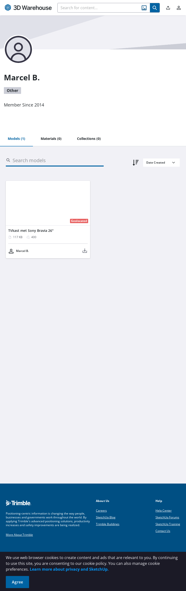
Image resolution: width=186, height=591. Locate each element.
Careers (101, 510)
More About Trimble (19, 535)
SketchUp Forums (167, 517)
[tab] (16, 138)
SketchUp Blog (106, 517)
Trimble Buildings (107, 524)
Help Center (163, 510)
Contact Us (162, 531)
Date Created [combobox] (155, 162)
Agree (17, 582)
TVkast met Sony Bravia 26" (31, 230)
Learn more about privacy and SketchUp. (69, 569)
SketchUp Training (167, 524)
